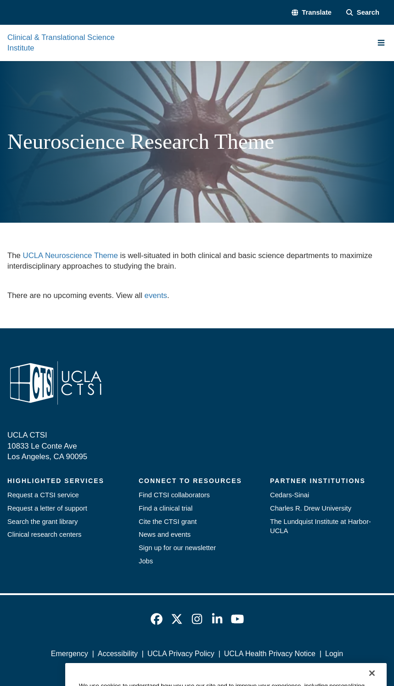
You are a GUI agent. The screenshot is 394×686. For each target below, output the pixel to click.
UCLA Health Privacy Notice (269, 654)
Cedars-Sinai (289, 495)
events (156, 295)
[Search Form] (363, 12)
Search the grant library (42, 521)
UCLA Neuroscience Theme (70, 255)
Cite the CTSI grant (168, 521)
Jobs (146, 561)
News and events (165, 534)
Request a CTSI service (43, 495)
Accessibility (118, 654)
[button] (311, 12)
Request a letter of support (47, 508)
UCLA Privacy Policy (180, 654)
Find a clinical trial (165, 508)
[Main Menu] (381, 42)
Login (334, 654)
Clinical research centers (44, 534)
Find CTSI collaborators (174, 495)
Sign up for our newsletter (177, 547)
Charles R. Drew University (310, 508)
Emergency (69, 654)
